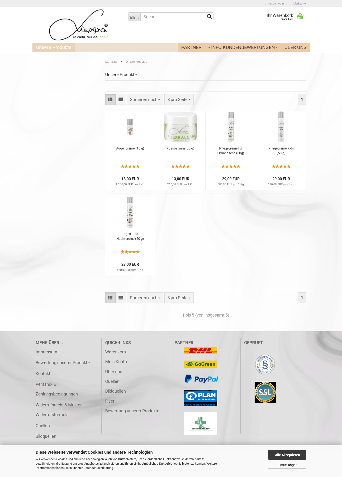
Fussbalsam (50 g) (180, 148)
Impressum (46, 351)
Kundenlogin (274, 3)
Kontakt (43, 373)
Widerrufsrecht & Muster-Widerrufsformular (59, 409)
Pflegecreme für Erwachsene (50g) (230, 150)
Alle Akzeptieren (287, 455)
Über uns (295, 47)
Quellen (43, 425)
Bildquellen (46, 436)
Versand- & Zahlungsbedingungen (57, 389)
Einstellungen (287, 465)
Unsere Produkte (53, 47)
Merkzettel (298, 3)
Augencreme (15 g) (130, 148)
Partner (191, 47)
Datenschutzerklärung (98, 468)
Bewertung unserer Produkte (63, 362)
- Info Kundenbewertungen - (243, 47)
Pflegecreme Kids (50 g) (281, 150)
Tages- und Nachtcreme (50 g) (130, 236)
